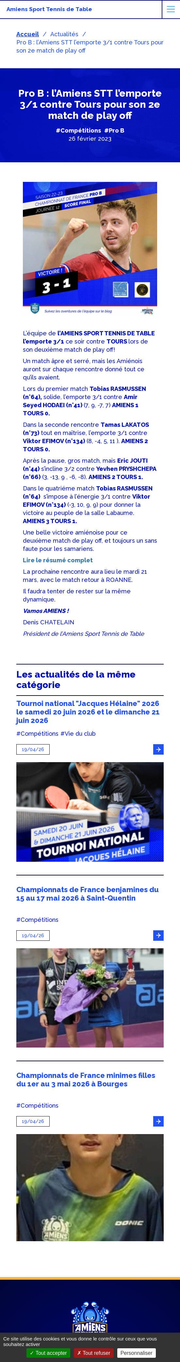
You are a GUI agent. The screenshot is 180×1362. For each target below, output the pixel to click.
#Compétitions (78, 130)
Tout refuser (93, 1353)
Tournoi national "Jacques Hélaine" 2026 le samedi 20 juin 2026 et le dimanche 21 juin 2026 (88, 712)
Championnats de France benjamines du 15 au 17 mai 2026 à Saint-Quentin (87, 893)
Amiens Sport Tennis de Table (49, 9)
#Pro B (114, 130)
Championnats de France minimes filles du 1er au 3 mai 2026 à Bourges (85, 1079)
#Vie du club (78, 734)
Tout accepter (48, 1353)
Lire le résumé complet (58, 560)
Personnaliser (137, 1353)
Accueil (27, 34)
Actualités (64, 34)
